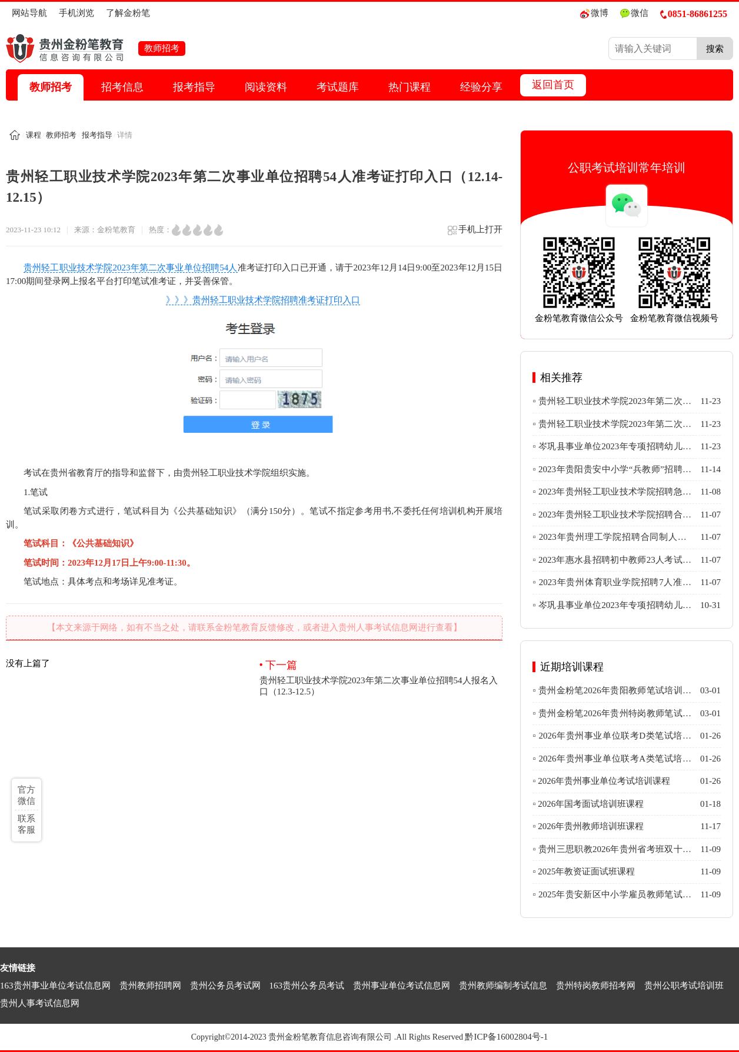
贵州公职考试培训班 (684, 985)
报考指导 (194, 87)
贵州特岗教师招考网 (595, 985)
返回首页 (553, 85)
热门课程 (409, 87)
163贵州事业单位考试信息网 (55, 985)
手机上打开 (474, 234)
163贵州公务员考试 (307, 985)
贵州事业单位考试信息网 (401, 985)
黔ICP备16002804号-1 (506, 1036)
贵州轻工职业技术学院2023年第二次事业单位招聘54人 (131, 267)
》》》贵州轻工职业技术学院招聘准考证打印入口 (263, 300)
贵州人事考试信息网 (39, 1003)
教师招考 (50, 87)
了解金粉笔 (128, 13)
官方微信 (26, 795)
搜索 (715, 49)
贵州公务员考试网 (225, 985)
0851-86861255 (693, 14)
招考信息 (122, 87)
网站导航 (29, 13)
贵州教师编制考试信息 (503, 985)
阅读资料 (266, 87)
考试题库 (338, 87)
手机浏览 (76, 13)
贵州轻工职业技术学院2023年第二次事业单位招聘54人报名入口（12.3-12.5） (381, 677)
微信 (634, 13)
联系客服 (26, 824)
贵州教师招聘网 (150, 985)
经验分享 (481, 87)
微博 (594, 13)
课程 (33, 135)
